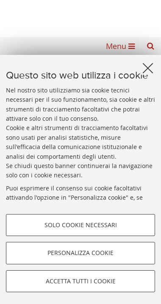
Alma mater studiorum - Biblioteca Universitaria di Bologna (80, 16)
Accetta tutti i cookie (81, 281)
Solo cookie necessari (80, 225)
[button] (150, 46)
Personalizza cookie (80, 253)
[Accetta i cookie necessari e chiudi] (148, 68)
